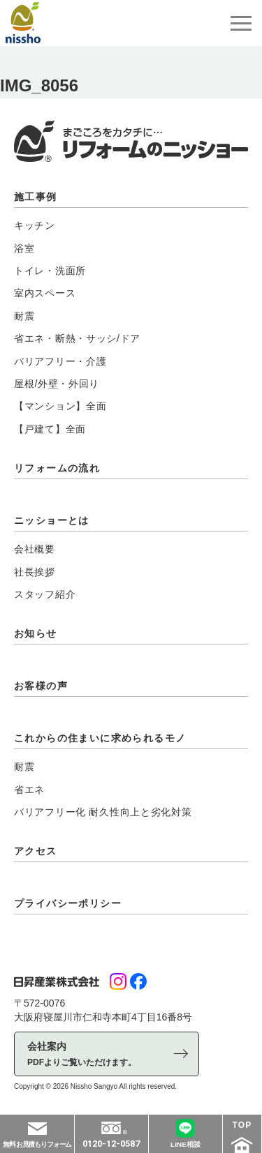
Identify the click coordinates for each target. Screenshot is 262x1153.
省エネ (29, 789)
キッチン (34, 225)
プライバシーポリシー (68, 903)
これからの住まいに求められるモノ (100, 738)
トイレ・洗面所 (50, 270)
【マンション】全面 (60, 406)
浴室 (24, 248)
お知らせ (35, 633)
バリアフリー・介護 (60, 361)
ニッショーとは (51, 520)
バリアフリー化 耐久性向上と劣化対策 (103, 811)
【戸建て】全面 (50, 429)
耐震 (24, 316)
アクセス (35, 851)
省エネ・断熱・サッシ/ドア (77, 338)
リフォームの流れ (57, 468)
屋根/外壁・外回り (56, 383)
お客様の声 (41, 685)
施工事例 (35, 196)
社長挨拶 (34, 572)
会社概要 (34, 549)
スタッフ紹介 (44, 594)
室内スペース (44, 293)
